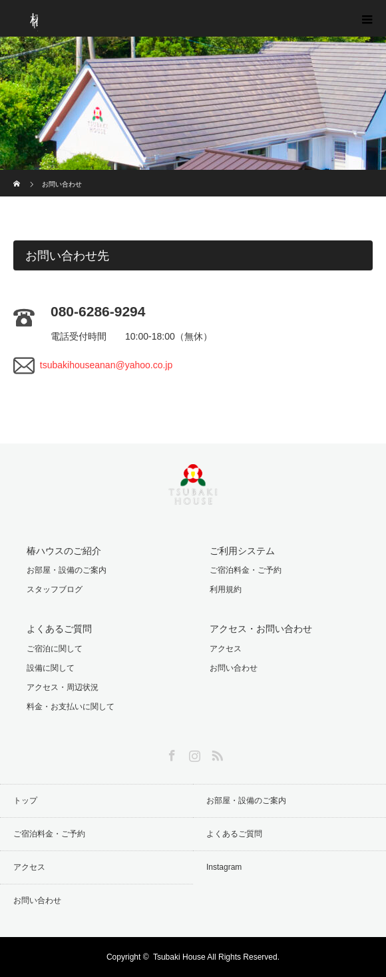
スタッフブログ (55, 589)
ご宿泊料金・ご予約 (246, 570)
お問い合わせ (234, 668)
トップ (25, 800)
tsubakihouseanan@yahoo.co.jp (106, 365)
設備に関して (51, 668)
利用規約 (226, 589)
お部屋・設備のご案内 (66, 570)
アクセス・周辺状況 (62, 687)
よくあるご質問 (234, 833)
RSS (216, 753)
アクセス (226, 648)
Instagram (193, 753)
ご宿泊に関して (55, 648)
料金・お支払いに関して (70, 706)
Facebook (170, 753)
